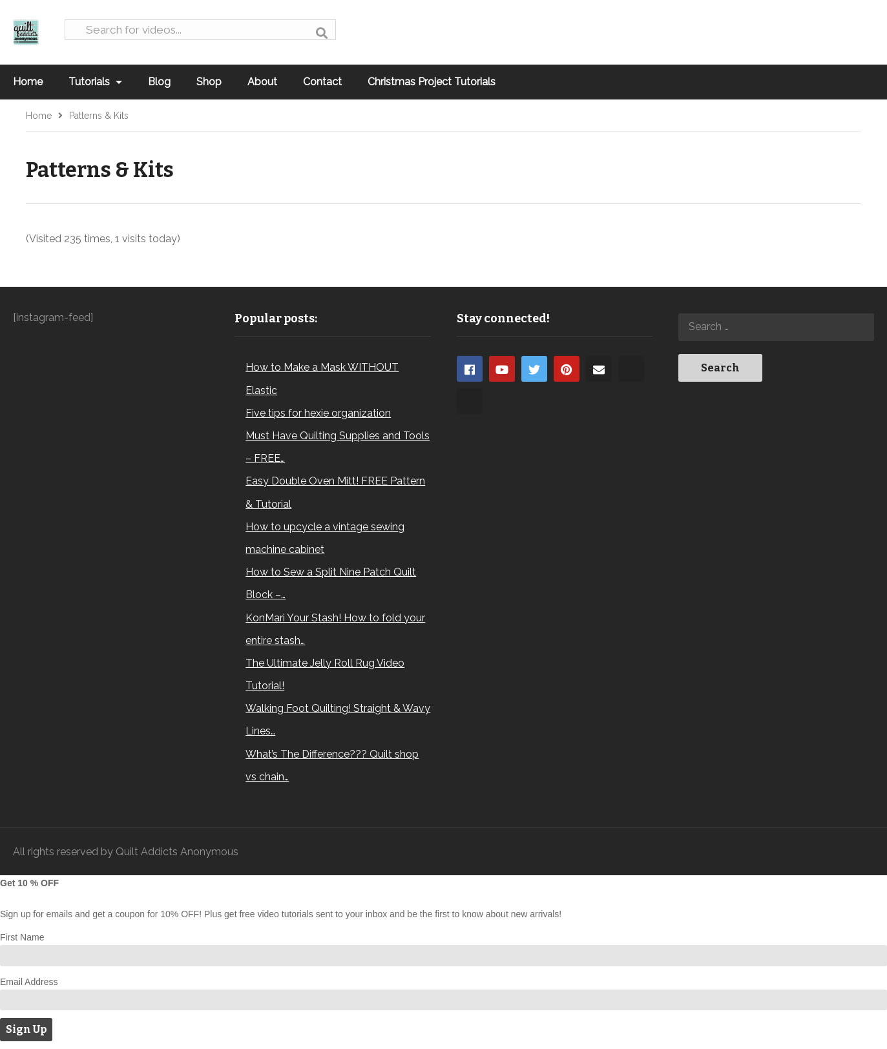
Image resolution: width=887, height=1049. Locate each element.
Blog (159, 82)
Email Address (28, 982)
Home (28, 82)
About (262, 82)
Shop (209, 82)
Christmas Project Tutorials (432, 82)
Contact (322, 82)
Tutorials (95, 82)
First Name (22, 937)
